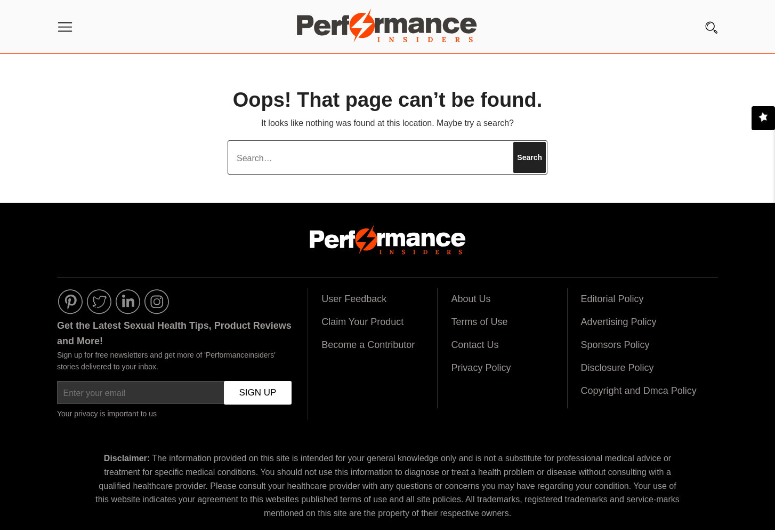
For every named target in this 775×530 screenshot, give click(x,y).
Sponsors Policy (615, 344)
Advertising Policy (619, 322)
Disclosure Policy (617, 367)
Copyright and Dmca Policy (639, 390)
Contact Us (474, 344)
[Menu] (65, 29)
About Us (470, 299)
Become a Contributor (368, 344)
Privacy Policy (481, 367)
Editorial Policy (612, 299)
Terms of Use (479, 322)
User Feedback (353, 299)
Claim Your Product (362, 322)
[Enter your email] (174, 393)
